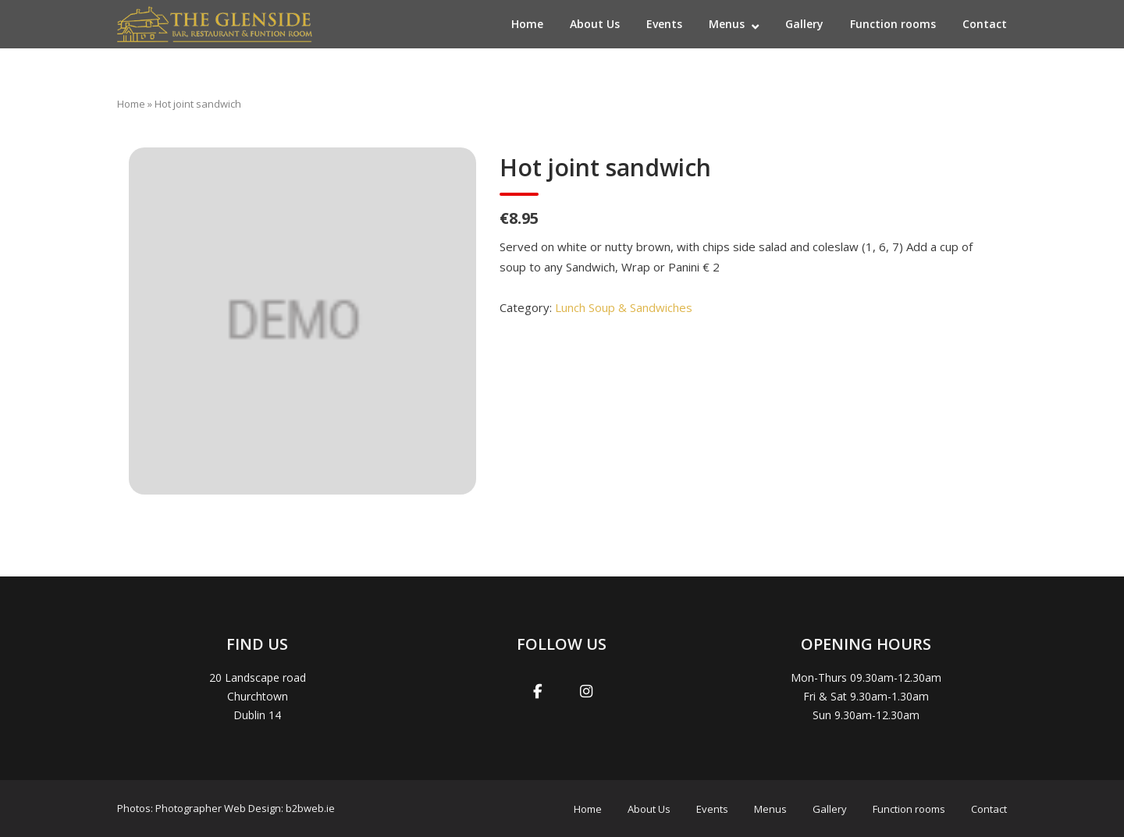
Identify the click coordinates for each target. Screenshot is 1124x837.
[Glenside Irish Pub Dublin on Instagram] (586, 692)
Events (664, 23)
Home (527, 23)
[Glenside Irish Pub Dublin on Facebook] (538, 692)
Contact (984, 23)
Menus (727, 23)
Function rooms (893, 23)
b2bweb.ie (310, 808)
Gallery (804, 23)
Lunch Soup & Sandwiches (623, 307)
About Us (595, 23)
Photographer (188, 808)
